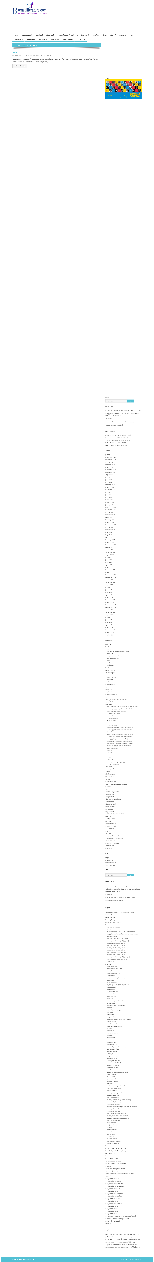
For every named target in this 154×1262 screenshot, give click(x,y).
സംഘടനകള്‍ (110, 841)
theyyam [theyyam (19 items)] (124, 1239)
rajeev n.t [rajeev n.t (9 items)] (133, 1237)
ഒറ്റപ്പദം (109, 929)
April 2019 (108, 595)
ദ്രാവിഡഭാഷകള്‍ (112, 1021)
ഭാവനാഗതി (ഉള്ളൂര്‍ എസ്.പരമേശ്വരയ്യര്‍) (119, 741)
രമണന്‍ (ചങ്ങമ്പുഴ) (112, 748)
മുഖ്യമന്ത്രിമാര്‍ (111, 663)
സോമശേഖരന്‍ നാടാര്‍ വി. (114, 425)
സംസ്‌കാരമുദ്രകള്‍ (66, 35)
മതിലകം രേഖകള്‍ (112, 1090)
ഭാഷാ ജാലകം (68, 39)
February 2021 (110, 540)
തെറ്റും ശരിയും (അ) (112, 1017)
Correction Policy (110, 917)
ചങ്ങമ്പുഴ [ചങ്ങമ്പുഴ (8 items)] (115, 1244)
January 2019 (109, 602)
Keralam (108, 647)
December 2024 (110, 470)
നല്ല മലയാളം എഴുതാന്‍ (114, 1026)
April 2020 (108, 565)
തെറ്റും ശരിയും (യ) (111, 1206)
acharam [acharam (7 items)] (107, 1234)
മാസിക (108, 821)
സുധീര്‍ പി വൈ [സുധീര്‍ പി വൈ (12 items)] (134, 1247)
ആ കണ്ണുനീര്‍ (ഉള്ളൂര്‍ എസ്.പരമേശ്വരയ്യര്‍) (120, 727)
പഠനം (107, 789)
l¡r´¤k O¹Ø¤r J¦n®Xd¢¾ (114, 764)
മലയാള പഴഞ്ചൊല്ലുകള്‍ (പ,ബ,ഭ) (117, 952)
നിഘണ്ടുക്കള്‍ (111, 1037)
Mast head (108, 1146)
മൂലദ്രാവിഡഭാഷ (112, 1129)
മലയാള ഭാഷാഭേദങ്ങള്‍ (113, 1097)
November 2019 (110, 577)
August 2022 (109, 517)
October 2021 (109, 527)
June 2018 (108, 620)
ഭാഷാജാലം (55, 39)
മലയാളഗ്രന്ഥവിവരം (113, 1111)
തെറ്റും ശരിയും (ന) (111, 1201)
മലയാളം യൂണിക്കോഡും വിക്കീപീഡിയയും (119, 1100)
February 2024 (110, 485)
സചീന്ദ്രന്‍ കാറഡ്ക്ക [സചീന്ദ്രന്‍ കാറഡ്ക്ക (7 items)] (123, 1247)
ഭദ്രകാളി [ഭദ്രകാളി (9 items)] (135, 1244)
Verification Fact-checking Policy (115, 1163)
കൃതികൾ (39, 35)
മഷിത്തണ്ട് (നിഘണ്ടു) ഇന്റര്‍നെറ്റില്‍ (117, 1218)
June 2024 (108, 480)
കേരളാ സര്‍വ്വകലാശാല (114, 769)
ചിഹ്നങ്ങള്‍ (110, 998)
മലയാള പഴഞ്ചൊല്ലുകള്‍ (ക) (116, 943)
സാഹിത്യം (110, 679)
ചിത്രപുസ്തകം (110, 774)
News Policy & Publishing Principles (116, 1151)
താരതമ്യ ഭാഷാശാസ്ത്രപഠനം (115, 1010)
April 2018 (108, 625)
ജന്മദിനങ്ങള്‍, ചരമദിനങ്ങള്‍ (115, 1001)
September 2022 (110, 515)
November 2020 (110, 547)
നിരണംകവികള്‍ (111, 1042)
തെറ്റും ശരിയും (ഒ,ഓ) (112, 1188)
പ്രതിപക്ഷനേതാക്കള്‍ (113, 658)
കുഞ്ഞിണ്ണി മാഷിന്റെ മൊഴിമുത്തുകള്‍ (118, 985)
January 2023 (109, 505)
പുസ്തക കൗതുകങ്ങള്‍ (113, 1056)
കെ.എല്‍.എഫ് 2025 (112, 694)
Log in (107, 858)
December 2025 (110, 457)
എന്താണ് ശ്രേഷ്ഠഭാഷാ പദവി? (115, 1168)
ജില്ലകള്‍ (110, 653)
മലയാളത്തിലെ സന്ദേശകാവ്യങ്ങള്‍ (117, 1116)
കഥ (106, 687)
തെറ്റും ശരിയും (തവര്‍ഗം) (113, 1198)
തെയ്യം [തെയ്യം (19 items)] (124, 1244)
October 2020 (109, 550)
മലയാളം (42, 39)
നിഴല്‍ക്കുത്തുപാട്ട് (112, 1044)
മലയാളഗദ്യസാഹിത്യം (114, 1109)
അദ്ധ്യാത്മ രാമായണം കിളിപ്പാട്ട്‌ (116, 711)
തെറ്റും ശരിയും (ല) (111, 1211)
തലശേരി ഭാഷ (111, 1008)
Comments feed (110, 863)
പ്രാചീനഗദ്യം (111, 1070)
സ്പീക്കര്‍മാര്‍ (110, 665)
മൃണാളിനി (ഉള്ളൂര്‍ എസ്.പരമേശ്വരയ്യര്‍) (119, 746)
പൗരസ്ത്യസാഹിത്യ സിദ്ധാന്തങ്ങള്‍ (117, 1072)
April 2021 (108, 537)
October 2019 (109, 580)
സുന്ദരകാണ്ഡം (112, 725)
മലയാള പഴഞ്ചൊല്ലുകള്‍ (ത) (116, 948)
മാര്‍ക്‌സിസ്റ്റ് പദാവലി (112, 1221)
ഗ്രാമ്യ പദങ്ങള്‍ (112, 996)
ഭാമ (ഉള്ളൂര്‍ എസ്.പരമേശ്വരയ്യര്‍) (117, 739)
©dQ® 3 (110, 755)
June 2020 (108, 560)
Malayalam (109, 964)
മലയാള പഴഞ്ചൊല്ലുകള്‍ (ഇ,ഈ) (117, 938)
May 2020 (108, 562)
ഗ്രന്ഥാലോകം (122, 443)
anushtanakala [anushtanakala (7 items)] (113, 1234)
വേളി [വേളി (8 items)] (116, 1247)
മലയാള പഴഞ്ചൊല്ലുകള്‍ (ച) (116, 945)
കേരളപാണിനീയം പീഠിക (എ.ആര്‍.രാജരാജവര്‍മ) (121, 932)
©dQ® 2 (110, 752)
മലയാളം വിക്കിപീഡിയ (113, 1104)
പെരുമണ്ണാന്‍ (125, 440)
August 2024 (109, 475)
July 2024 (108, 477)
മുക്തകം (109, 1127)
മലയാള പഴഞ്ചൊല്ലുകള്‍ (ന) (116, 950)
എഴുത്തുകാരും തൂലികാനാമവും (116, 978)
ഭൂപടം (108, 660)
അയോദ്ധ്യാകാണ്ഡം (114, 713)
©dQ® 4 (110, 757)
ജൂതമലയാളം (111, 1003)
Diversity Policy (110, 920)
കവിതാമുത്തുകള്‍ (112, 982)
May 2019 (108, 592)
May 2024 (108, 482)
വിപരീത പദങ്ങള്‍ (112, 1139)
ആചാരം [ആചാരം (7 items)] (121, 1242)
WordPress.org (110, 865)
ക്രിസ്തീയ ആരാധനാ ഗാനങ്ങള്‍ (116, 699)
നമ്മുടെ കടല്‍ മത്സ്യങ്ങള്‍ (114, 656)
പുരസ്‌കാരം (109, 794)
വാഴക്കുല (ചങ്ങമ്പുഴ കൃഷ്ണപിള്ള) (116, 762)
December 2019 (110, 575)
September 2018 (110, 612)
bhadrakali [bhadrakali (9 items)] (132, 1234)
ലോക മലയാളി (110, 826)
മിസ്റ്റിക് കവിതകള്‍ (112, 1125)
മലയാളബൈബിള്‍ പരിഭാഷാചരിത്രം (118, 1118)
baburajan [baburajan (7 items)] (126, 1234)
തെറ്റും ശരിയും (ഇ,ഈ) (113, 1181)
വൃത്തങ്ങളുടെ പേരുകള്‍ (114, 1141)
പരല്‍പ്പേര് (110, 1054)
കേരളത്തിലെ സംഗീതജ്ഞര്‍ (115, 838)
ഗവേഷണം (109, 767)
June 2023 (108, 495)
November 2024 (110, 472)
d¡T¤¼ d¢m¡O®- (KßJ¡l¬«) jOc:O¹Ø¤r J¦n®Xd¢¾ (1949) (122, 707)
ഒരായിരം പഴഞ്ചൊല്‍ (113, 927)
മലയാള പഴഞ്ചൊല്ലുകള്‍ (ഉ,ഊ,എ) (118, 941)
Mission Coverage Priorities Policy (116, 1148)
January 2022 (109, 522)
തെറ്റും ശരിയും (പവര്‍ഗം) (113, 1203)
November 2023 (110, 490)
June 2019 (108, 590)
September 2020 (110, 552)
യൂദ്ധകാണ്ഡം (112, 723)
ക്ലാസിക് (50, 35)
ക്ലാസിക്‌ (108, 702)
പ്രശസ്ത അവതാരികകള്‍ (113, 799)
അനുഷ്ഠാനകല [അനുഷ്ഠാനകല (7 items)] (109, 1242)
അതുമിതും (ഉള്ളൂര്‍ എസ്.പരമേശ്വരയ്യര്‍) (119, 709)
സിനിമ (109, 682)
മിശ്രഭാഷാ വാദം (112, 1123)
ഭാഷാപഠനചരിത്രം (112, 1081)
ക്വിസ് (112, 35)
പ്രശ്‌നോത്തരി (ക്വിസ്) (114, 1063)
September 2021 (110, 530)
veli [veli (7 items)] (133, 1239)
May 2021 (108, 535)
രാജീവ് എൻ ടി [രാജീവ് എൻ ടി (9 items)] (109, 1247)
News (105, 35)
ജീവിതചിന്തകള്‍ (122, 438)
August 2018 (109, 615)
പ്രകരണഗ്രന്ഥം (112, 1058)
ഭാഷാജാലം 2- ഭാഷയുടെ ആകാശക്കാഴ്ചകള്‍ (120, 1216)
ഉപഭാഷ (108, 1166)
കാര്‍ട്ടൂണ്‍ (108, 689)
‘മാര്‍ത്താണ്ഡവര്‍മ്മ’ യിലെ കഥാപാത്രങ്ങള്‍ (119, 912)
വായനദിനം (110, 1136)
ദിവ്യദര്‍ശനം (111, 732)
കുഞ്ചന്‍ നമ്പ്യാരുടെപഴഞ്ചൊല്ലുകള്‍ (119, 1173)
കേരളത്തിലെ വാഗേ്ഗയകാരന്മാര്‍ (116, 836)
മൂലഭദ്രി (109, 1132)
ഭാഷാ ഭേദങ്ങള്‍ (111, 1079)
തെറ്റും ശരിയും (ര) (111, 1208)
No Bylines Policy (110, 1153)
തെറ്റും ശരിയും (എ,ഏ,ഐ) (114, 1186)
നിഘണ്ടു (109, 1035)
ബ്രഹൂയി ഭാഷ (111, 1074)
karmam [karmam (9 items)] (120, 1237)
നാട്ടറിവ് (109, 1028)
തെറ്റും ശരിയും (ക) (111, 1191)
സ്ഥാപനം (108, 848)
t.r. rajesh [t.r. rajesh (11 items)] (117, 1239)
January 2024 (109, 487)
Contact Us (81, 39)
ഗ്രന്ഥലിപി (110, 994)
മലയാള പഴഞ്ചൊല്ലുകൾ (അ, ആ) (117, 959)
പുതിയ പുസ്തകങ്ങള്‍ (112, 791)
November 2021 (110, 525)
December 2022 (110, 507)
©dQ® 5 (110, 759)
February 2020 (110, 570)
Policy (107, 1156)
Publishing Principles (111, 1158)
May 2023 (108, 497)
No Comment (47, 56)
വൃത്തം (132, 35)
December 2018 (110, 605)
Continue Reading (19, 66)
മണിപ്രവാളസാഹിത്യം (114, 1088)
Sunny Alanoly (110, 438)
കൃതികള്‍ (108, 692)
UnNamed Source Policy (113, 1161)
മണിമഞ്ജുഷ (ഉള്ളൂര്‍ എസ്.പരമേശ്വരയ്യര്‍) (120, 743)
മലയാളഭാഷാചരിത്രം (113, 1120)
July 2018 (108, 617)
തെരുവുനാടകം (111, 1014)
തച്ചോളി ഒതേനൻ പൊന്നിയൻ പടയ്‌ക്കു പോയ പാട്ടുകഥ (122, 934)
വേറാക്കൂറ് (108, 419)
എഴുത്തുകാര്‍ (27, 35)
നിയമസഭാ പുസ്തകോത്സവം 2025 (116, 784)
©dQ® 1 (110, 750)
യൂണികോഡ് (110, 1134)
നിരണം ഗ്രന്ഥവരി (112, 1040)
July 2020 (108, 557)
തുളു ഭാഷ (110, 1012)
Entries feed (109, 860)
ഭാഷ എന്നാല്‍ (111, 1077)
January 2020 (109, 572)
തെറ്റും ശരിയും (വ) (111, 1213)
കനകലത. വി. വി (125, 435)
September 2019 (110, 582)
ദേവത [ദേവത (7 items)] (130, 1244)
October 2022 (109, 512)
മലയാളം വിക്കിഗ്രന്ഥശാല (114, 1102)
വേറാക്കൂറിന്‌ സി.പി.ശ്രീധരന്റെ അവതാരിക (120, 422)
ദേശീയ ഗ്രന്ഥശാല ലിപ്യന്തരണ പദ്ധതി (119, 1019)
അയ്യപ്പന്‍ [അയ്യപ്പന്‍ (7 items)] (115, 1242)
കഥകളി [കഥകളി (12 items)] (126, 1242)
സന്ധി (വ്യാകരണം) (113, 1143)
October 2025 (109, 462)
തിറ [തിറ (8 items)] (119, 1244)
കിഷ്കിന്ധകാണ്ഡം (113, 718)
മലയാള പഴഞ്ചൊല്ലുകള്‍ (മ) (116, 955)
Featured (108, 644)
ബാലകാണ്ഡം (112, 720)
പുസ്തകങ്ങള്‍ (109, 796)
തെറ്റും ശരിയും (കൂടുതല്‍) (114, 1193)
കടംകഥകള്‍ (31, 39)
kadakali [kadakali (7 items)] (115, 1237)
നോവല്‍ (108, 786)
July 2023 (108, 492)
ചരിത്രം (108, 771)
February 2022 (110, 520)
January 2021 (109, 542)
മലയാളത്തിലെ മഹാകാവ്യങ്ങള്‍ (116, 1113)
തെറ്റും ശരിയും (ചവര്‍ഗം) (113, 1196)
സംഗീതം (96, 35)
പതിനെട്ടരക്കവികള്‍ (112, 936)
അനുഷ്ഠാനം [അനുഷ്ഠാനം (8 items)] (137, 1239)
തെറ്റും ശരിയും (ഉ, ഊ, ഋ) (114, 1183)
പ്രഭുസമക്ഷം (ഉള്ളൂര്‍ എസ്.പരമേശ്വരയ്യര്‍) (120, 734)
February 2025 (110, 465)
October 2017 (109, 635)
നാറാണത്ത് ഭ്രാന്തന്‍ (113, 1033)
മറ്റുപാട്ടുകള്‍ (109, 811)
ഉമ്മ (14, 52)
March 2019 (109, 597)
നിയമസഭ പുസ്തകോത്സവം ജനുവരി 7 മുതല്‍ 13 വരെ (123, 410)
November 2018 (110, 607)
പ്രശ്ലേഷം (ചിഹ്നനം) (113, 1065)
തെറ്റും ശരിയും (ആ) (112, 1178)
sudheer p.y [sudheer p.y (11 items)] (109, 1239)
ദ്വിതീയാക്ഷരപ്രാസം (113, 1024)
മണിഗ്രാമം (110, 1083)
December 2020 (110, 545)
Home (16, 35)
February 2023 (110, 502)
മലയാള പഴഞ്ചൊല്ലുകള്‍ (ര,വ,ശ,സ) (118, 957)
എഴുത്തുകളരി (111, 975)
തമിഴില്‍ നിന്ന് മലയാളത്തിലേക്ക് (116, 1005)
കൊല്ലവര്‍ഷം (111, 987)
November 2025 (110, 460)
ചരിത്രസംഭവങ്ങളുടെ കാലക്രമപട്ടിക (118, 651)
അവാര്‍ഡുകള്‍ (110, 673)
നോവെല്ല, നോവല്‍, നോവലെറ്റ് (116, 1047)
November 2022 (110, 510)
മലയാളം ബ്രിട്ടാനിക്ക (113, 1095)
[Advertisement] (102, 16)
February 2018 (110, 630)
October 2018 (109, 610)
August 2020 (109, 555)
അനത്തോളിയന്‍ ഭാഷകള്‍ (114, 968)
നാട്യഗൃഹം (110, 1031)
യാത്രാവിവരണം (111, 824)
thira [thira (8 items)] (130, 1239)
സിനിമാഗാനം (110, 846)
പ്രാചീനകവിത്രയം (112, 1067)
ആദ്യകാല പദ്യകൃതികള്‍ (114, 973)
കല (108, 675)
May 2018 (108, 622)
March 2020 (109, 567)
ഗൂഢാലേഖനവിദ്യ (112, 991)
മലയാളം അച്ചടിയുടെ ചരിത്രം (116, 1093)
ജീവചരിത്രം (109, 776)
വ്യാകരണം (18, 39)
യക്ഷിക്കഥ (108, 1224)
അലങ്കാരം (122, 35)
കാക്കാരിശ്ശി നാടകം (111, 1171)
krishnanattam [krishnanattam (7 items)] (126, 1237)
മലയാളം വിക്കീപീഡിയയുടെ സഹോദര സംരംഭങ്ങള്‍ (122, 1106)
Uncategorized (110, 670)
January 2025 (109, 467)
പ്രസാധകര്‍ (109, 801)
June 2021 (108, 532)
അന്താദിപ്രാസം (111, 971)
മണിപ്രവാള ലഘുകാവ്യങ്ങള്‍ (116, 1086)
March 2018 (109, 627)
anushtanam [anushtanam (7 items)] (120, 1234)
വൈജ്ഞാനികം (110, 829)
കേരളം (109, 649)
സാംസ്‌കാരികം (111, 677)
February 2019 (110, 600)
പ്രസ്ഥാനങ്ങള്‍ (110, 804)
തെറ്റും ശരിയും (111, 818)
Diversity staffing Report (113, 922)
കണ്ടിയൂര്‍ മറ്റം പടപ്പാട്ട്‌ (119, 445)
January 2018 (109, 632)
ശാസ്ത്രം (108, 831)
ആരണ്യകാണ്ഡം (113, 716)
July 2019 (108, 587)
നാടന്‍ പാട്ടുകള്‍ (83, 35)
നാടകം (107, 779)
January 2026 (109, 455)
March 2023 (109, 500)
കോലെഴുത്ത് (110, 989)
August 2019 (109, 585)
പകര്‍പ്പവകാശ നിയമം (113, 1049)
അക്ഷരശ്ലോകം (112, 966)
